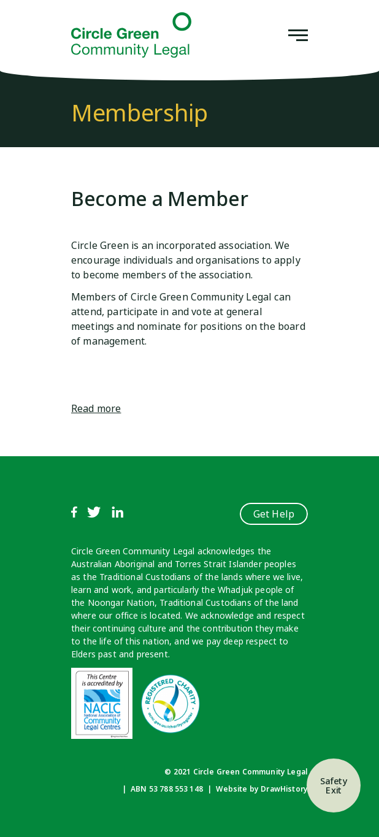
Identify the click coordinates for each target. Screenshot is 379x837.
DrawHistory (284, 789)
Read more (96, 408)
